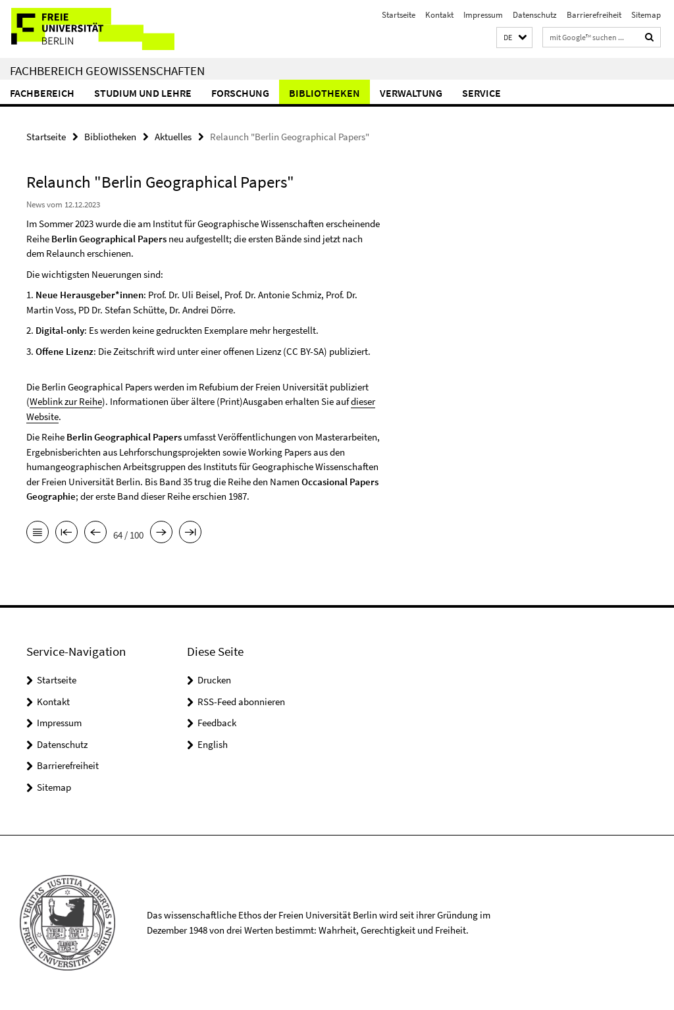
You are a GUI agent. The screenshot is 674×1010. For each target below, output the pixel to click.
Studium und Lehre (143, 92)
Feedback (216, 722)
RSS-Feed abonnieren (241, 701)
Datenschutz (535, 14)
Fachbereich (42, 92)
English (212, 744)
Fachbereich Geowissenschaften (107, 70)
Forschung (240, 92)
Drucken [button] (214, 680)
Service (481, 92)
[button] (514, 38)
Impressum (483, 14)
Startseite (398, 14)
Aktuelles (173, 136)
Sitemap (646, 14)
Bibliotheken (324, 92)
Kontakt (439, 14)
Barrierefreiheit (594, 14)
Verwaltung (411, 92)
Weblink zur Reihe (66, 401)
